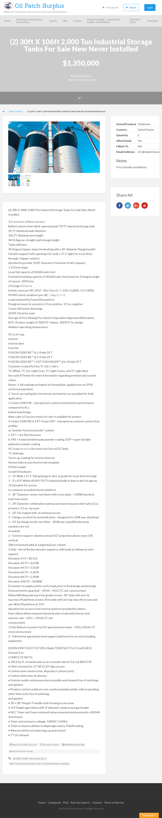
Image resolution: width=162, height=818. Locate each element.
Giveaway (152, 20)
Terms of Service (114, 802)
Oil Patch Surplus (39, 5)
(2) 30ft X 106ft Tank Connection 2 (29, 758)
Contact (77, 20)
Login (150, 7)
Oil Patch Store (135, 20)
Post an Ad (110, 7)
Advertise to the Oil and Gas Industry (29, 20)
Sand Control (83, 76)
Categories (54, 802)
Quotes (53, 20)
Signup (131, 7)
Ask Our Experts (80, 802)
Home (7, 20)
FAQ (64, 20)
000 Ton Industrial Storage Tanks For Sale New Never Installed (39, 763)
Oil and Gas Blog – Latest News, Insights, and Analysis (104, 20)
